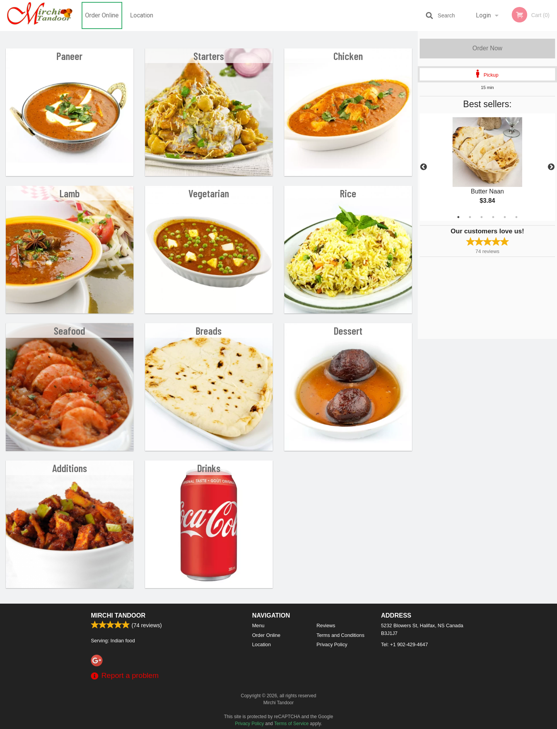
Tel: (404, 644)
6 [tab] (516, 217)
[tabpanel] (487, 167)
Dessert (348, 330)
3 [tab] (481, 217)
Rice (348, 193)
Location (141, 15)
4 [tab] (493, 217)
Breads (209, 330)
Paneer (69, 56)
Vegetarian (208, 193)
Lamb (70, 193)
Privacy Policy (331, 644)
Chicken (348, 56)
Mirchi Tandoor (118, 615)
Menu (258, 625)
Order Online (102, 15)
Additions (69, 468)
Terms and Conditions (340, 635)
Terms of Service (291, 723)
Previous (423, 167)
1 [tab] (458, 217)
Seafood (69, 330)
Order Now (487, 48)
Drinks (208, 468)
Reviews (325, 625)
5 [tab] (505, 217)
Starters (208, 56)
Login (483, 15)
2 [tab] (470, 217)
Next (551, 167)
